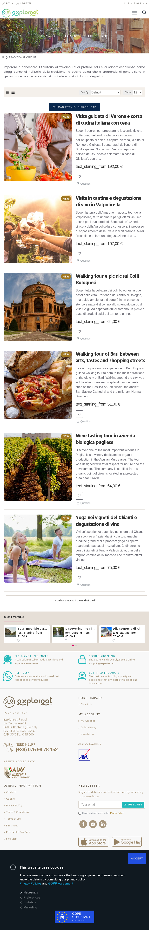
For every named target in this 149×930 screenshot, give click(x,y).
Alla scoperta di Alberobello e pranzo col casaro (128, 629)
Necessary (30, 892)
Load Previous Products (76, 107)
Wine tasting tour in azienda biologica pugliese (105, 439)
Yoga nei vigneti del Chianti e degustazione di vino (106, 521)
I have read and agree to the (101, 813)
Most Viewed (14, 617)
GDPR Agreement (60, 883)
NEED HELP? (25, 744)
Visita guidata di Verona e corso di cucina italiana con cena (109, 120)
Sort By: (85, 92)
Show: (128, 92)
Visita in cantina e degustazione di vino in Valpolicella (108, 201)
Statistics (29, 902)
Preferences (31, 897)
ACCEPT (137, 858)
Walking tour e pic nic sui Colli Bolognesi (107, 279)
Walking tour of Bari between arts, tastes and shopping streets (110, 357)
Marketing (30, 907)
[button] (73, 645)
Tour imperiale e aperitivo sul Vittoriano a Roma (33, 629)
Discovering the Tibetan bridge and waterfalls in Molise (80, 629)
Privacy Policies (30, 883)
